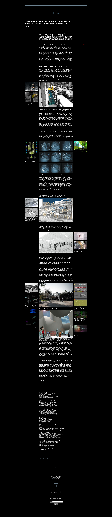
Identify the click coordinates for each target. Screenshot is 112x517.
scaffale (56, 484)
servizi (56, 485)
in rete (56, 486)
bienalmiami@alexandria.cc (44, 381)
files (56, 467)
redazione (54, 478)
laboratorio (56, 483)
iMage (60, 515)
